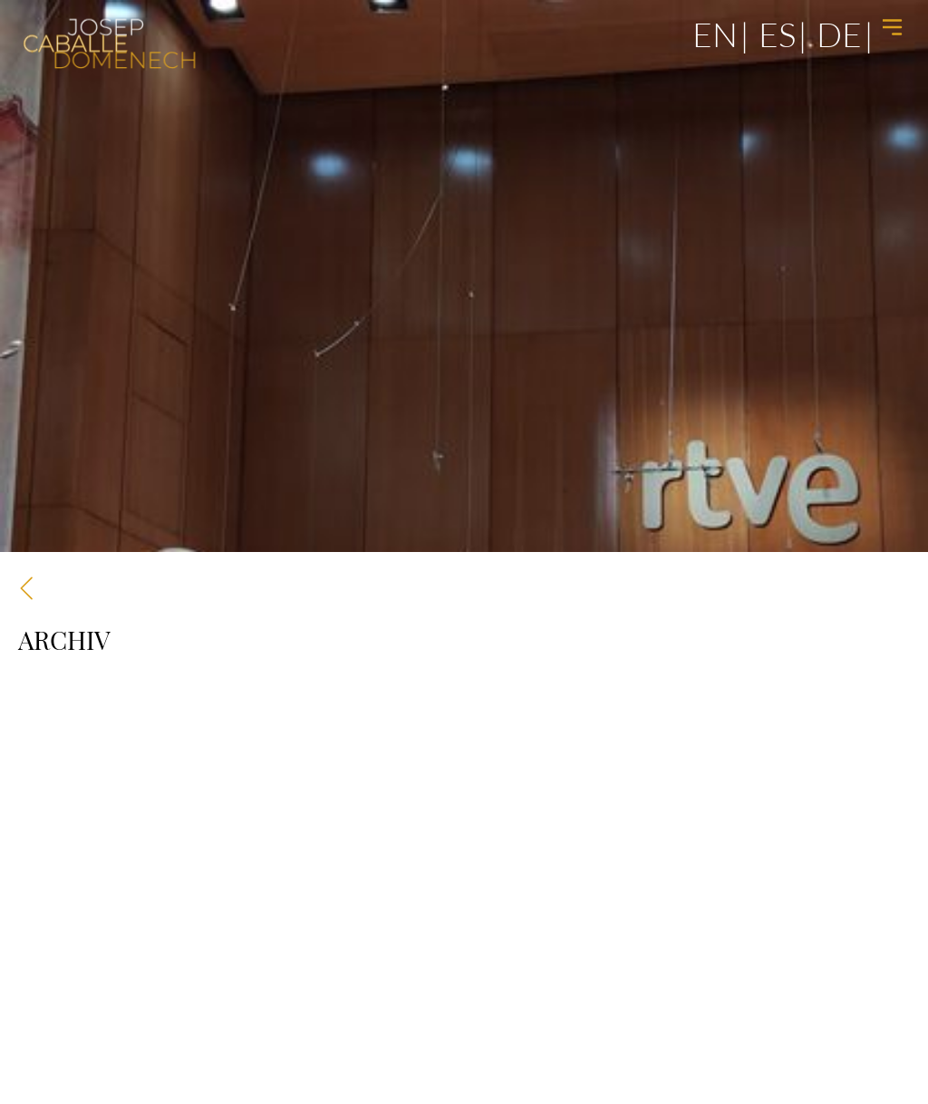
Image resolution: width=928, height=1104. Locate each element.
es (777, 34)
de (839, 34)
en (715, 34)
